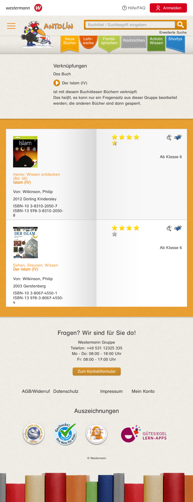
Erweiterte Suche (173, 32)
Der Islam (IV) (74, 83)
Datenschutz (65, 391)
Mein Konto (143, 391)
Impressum (111, 391)
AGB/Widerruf (36, 391)
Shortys (175, 38)
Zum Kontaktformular (97, 371)
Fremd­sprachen (109, 40)
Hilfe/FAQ (133, 8)
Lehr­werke (88, 40)
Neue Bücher (69, 40)
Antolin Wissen (156, 40)
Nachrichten (134, 40)
